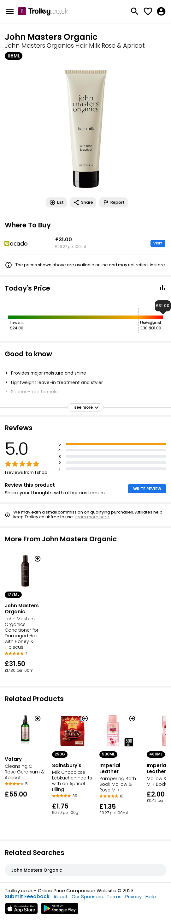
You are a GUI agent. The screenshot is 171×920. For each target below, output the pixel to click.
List (56, 202)
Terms (114, 896)
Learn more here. (92, 517)
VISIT (157, 243)
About (60, 896)
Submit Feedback (27, 896)
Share (83, 202)
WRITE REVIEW (147, 488)
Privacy (133, 896)
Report (114, 202)
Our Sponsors (87, 896)
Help (150, 896)
